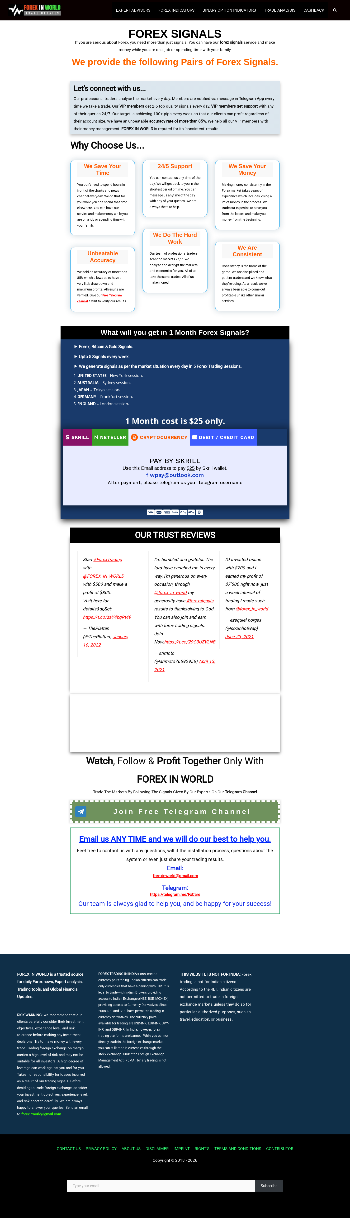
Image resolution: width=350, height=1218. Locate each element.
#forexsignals (199, 600)
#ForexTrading (107, 559)
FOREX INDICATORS (176, 11)
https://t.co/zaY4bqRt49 (107, 616)
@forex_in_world (170, 592)
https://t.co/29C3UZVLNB (189, 641)
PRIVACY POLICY (101, 1148)
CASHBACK (313, 11)
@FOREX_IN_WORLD (103, 575)
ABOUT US (131, 1148)
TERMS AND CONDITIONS (237, 1148)
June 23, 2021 (239, 636)
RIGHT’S (202, 1148)
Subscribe (269, 1186)
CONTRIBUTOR (279, 1148)
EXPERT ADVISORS (133, 11)
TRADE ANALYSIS (279, 11)
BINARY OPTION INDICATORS (229, 11)
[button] (335, 11)
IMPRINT (182, 1148)
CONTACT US (69, 1148)
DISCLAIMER (157, 1148)
